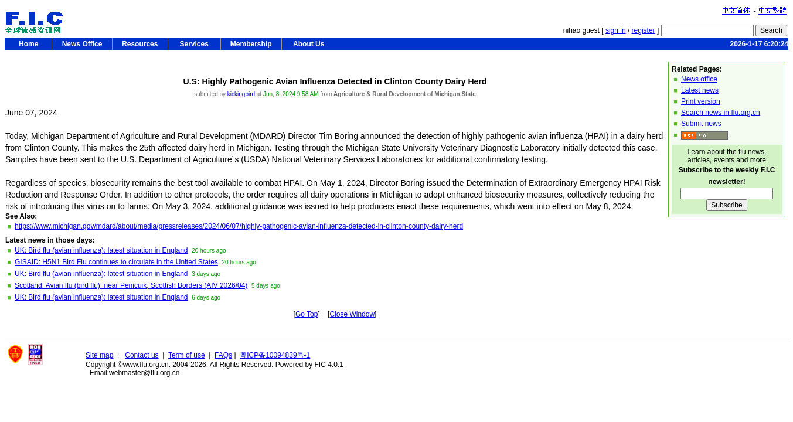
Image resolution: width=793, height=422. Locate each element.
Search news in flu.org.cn (720, 112)
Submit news (701, 124)
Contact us (141, 355)
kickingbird (241, 94)
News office (699, 79)
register (643, 30)
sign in (615, 30)
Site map (99, 355)
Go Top (306, 314)
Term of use (186, 355)
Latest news (700, 90)
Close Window (352, 314)
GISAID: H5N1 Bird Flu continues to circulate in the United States (116, 262)
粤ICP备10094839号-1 (275, 355)
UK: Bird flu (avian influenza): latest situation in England (101, 250)
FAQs (223, 355)
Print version (700, 101)
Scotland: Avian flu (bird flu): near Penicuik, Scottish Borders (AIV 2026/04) (131, 285)
